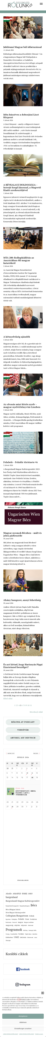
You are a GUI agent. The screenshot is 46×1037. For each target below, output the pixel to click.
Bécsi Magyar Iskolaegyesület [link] (15, 913)
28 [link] (12, 807)
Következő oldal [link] (36, 712)
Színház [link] (21, 934)
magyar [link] (20, 922)
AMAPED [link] (17, 893)
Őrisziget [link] (8, 940)
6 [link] (22, 705)
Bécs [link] (34, 905)
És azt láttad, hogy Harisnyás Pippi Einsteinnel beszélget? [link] (23, 666)
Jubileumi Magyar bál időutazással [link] (22, 47)
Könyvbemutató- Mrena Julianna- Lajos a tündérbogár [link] (26, 793)
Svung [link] (7, 934)
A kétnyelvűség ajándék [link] (16, 336)
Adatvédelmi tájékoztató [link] (10, 1034)
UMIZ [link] (16, 937)
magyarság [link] (9, 925)
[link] (41, 4)
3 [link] (17, 705)
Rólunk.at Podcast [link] (23, 722)
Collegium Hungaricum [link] (17, 915)
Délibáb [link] (31, 916)
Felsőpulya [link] (14, 919)
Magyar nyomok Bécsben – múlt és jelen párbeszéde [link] (22, 534)
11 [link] (31, 705)
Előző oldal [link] (7, 698)
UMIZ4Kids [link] (23, 937)
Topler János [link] (28, 934)
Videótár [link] (23, 730)
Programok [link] (23, 880)
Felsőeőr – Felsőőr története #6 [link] (20, 462)
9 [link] (26, 705)
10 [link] (28, 705)
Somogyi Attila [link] (32, 930)
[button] (43, 993)
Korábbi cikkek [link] (17, 954)
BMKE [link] (24, 893)
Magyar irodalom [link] (29, 922)
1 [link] (14, 705)
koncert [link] (14, 922)
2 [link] (16, 705)
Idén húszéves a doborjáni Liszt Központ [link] (21, 116)
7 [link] (23, 705)
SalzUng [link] (25, 930)
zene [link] (35, 937)
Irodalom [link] (33, 919)
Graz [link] (27, 919)
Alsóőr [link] (9, 893)
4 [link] (19, 705)
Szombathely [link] (13, 934)
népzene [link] (24, 925)
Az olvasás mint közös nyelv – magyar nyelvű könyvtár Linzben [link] (21, 405)
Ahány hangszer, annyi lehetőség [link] (22, 600)
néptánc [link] (17, 925)
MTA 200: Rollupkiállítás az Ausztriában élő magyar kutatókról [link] (18, 260)
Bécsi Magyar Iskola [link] (13, 909)
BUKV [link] (30, 894)
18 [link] (32, 778)
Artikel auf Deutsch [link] (23, 738)
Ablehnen (22, 1022)
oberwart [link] (30, 925)
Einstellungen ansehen (23, 1028)
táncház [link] (34, 934)
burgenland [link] (12, 897)
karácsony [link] (8, 922)
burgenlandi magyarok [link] (12, 906)
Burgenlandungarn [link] (25, 906)
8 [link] (24, 705)
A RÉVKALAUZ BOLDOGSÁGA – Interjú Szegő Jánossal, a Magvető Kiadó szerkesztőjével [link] (22, 187)
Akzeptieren (23, 1016)
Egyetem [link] (8, 919)
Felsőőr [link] (21, 919)
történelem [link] (9, 937)
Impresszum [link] (39, 1034)
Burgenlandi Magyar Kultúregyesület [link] (22, 901)
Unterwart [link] (30, 937)
